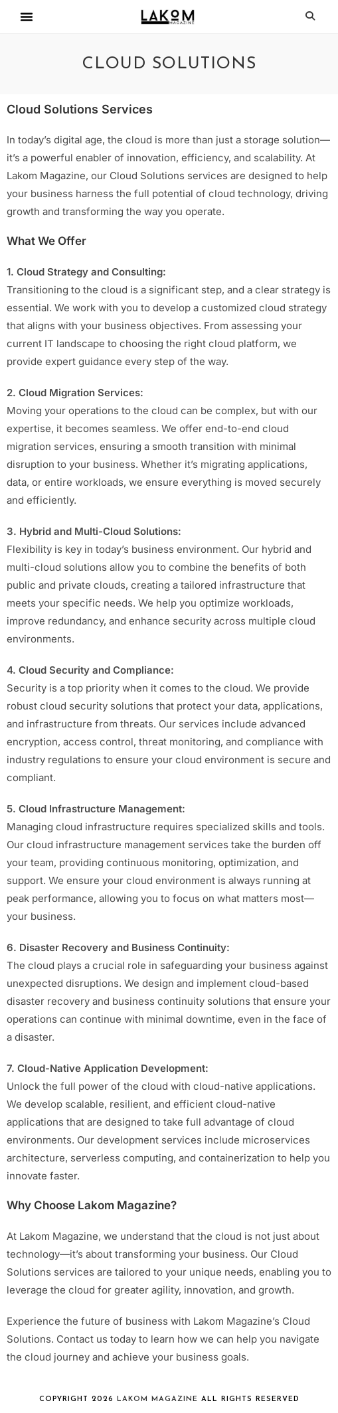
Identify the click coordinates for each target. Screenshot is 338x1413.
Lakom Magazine (157, 1399)
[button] (27, 17)
